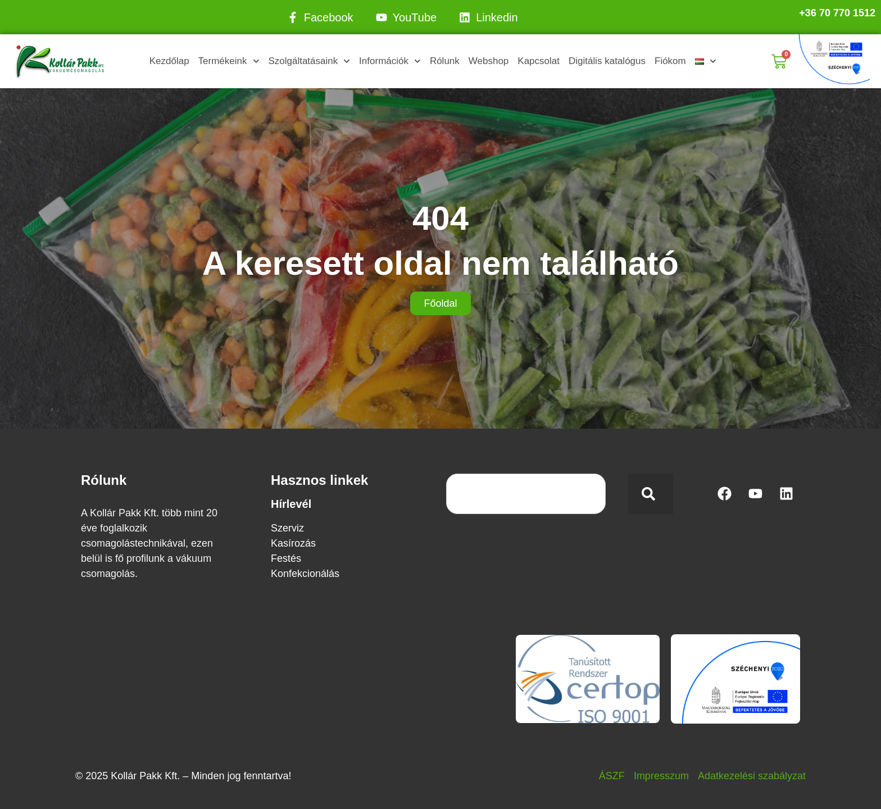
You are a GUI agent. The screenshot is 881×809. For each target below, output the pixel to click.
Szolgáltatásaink (309, 61)
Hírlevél (291, 504)
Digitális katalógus (607, 61)
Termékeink (229, 61)
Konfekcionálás (305, 573)
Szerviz (287, 528)
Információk (390, 61)
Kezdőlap (169, 61)
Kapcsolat (538, 61)
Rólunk (445, 61)
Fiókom (670, 61)
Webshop (489, 61)
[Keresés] (650, 494)
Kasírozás (293, 543)
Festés (286, 558)
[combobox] (526, 494)
